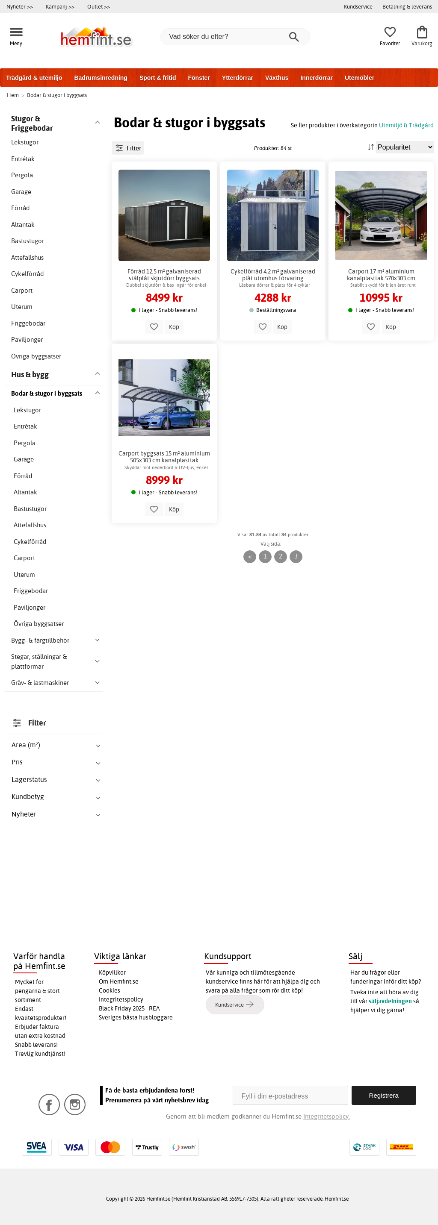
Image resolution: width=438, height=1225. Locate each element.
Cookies (109, 990)
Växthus (276, 77)
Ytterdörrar (237, 77)
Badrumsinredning (100, 77)
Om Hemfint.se (119, 981)
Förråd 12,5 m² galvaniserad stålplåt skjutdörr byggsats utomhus (164, 275)
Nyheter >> (19, 6)
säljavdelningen (390, 1001)
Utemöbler (359, 77)
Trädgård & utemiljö (34, 77)
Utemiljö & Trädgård (406, 125)
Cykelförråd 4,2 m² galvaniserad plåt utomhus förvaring (273, 275)
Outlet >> (98, 6)
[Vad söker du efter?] (235, 36)
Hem (13, 94)
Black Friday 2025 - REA (129, 1008)
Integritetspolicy (121, 999)
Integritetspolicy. (326, 1116)
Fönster (199, 77)
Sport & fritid (157, 77)
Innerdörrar (316, 77)
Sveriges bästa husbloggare (136, 1017)
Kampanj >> (60, 6)
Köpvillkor (112, 972)
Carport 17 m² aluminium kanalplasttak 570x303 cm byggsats (381, 275)
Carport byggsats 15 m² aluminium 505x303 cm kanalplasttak (164, 457)
